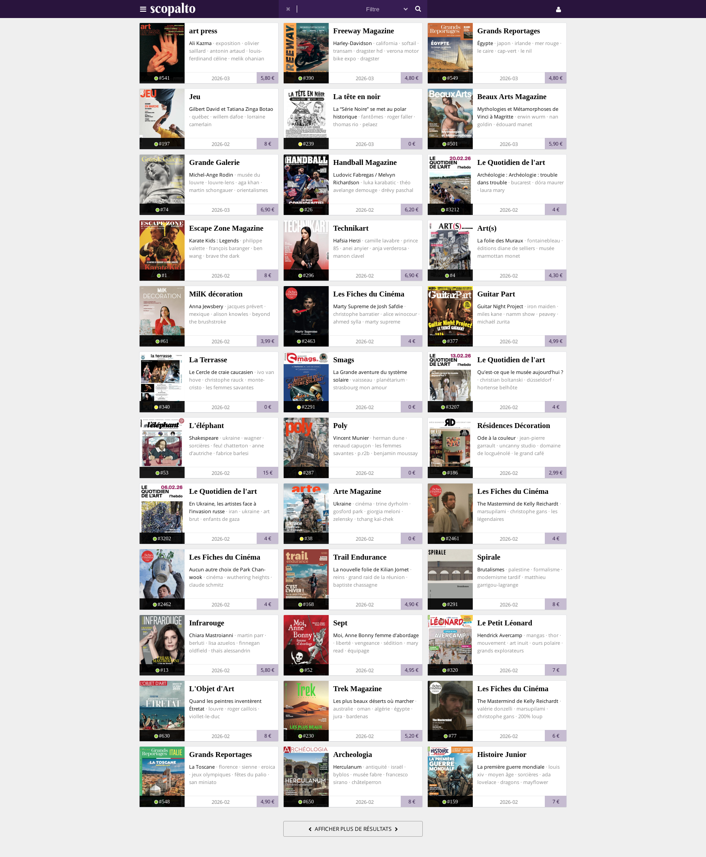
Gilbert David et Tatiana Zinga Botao (231, 108)
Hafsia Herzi (347, 240)
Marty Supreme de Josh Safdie (368, 306)
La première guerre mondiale (510, 766)
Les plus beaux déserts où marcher (373, 700)
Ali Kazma (200, 43)
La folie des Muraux (500, 240)
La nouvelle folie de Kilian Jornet (371, 569)
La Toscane (202, 766)
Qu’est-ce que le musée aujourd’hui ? (520, 372)
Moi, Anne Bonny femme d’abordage (376, 635)
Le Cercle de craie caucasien (221, 372)
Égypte (485, 43)
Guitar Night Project (500, 306)
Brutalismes (490, 569)
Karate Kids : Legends (214, 240)
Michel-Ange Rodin (211, 174)
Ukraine (342, 503)
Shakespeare (203, 437)
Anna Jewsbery (206, 306)
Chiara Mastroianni (211, 635)
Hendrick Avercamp (499, 635)
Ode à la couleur (496, 437)
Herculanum (347, 766)
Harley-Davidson (352, 43)
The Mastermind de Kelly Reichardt (517, 503)
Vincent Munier (351, 437)
